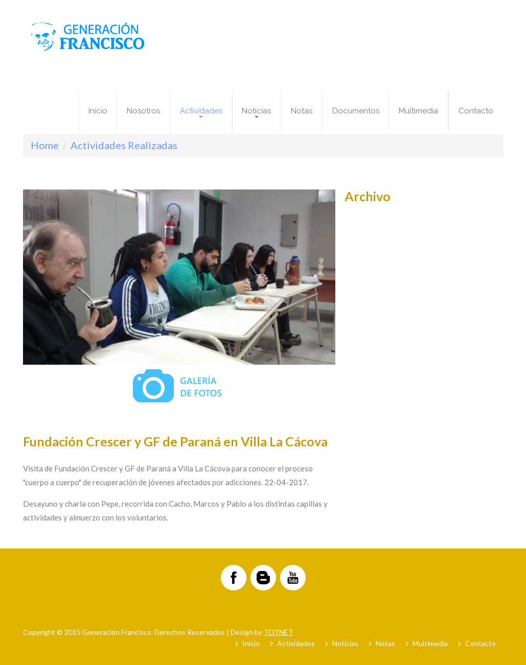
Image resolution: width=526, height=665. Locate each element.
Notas (301, 110)
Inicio (97, 110)
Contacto (476, 110)
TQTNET (278, 632)
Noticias (345, 643)
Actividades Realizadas (124, 145)
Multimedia (418, 110)
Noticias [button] (256, 112)
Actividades (296, 643)
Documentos (355, 110)
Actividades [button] (201, 112)
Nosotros (143, 110)
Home (45, 145)
